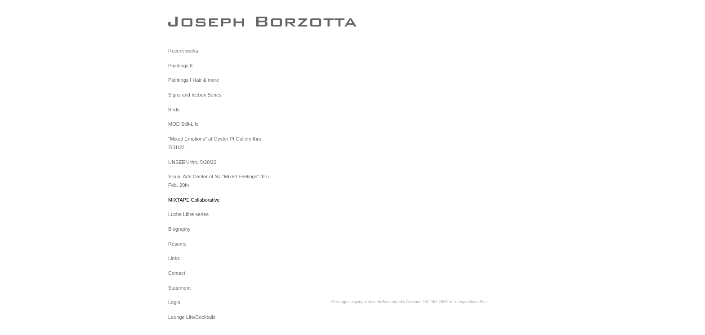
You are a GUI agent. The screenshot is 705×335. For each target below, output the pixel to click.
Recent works (183, 50)
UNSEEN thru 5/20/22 (192, 162)
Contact (176, 273)
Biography (179, 229)
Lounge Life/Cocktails (191, 317)
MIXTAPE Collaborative (194, 200)
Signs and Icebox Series (195, 94)
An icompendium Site (468, 302)
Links (174, 258)
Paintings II (180, 65)
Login (174, 302)
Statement (179, 288)
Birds (173, 109)
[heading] (190, 21)
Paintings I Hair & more (193, 80)
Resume (177, 244)
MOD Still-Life (183, 124)
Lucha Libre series (188, 214)
